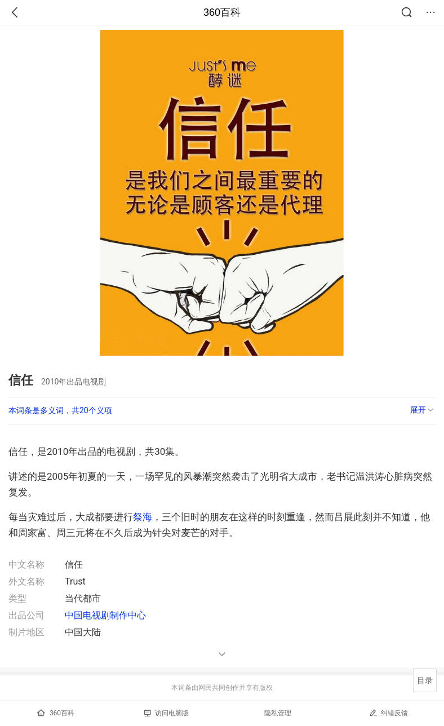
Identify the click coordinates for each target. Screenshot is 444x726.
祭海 (142, 517)
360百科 (222, 12)
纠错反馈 (388, 713)
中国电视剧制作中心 (105, 615)
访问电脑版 (166, 713)
